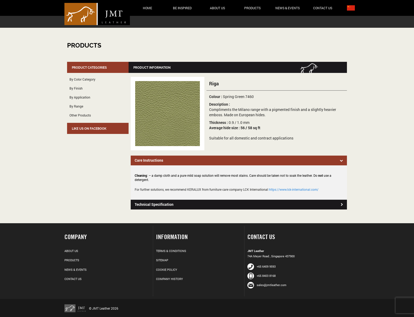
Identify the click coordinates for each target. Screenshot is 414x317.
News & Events (287, 8)
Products (252, 8)
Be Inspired (182, 8)
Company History (169, 279)
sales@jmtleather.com (266, 285)
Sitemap (162, 260)
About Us (217, 8)
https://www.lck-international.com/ (293, 189)
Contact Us (322, 8)
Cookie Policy (166, 270)
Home (147, 8)
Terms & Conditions (171, 251)
